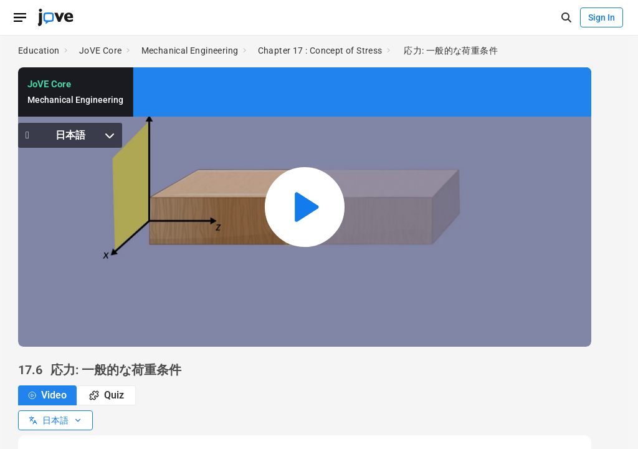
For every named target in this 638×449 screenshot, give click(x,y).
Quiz (106, 395)
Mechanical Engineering (190, 51)
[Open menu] (20, 17)
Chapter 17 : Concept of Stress (320, 51)
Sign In (601, 17)
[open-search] (566, 18)
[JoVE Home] (55, 17)
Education (39, 51)
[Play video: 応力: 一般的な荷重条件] (304, 207)
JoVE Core (100, 51)
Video (47, 395)
